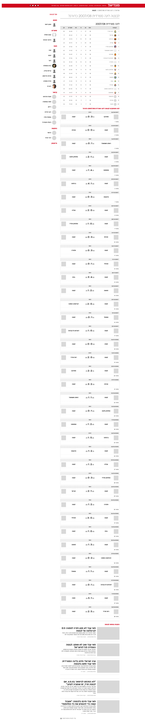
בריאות (71, 2)
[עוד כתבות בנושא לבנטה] (88, 719)
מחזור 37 (114, 603)
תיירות (65, 2)
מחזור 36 (114, 589)
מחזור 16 (114, 322)
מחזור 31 (114, 523)
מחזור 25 (114, 442)
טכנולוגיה (58, 2)
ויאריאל (104, 237)
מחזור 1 (115, 121)
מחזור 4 (115, 162)
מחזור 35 (114, 576)
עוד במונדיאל (53, 5)
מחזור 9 (115, 228)
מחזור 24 (114, 429)
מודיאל (115, 10)
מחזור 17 (114, 335)
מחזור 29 (114, 496)
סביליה (72, 210)
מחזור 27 (114, 469)
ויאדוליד (104, 264)
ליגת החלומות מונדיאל (64, 5)
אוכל (77, 2)
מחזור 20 (114, 375)
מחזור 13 (114, 282)
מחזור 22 (114, 402)
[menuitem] (104, 2)
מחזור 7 (115, 202)
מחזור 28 (114, 482)
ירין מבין (74, 5)
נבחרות (89, 5)
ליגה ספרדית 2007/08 (104, 10)
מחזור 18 (114, 349)
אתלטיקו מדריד (72, 223)
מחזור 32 (114, 536)
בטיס (72, 277)
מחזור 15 (114, 309)
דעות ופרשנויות (81, 5)
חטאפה (104, 290)
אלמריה (72, 250)
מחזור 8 (115, 215)
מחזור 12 (114, 269)
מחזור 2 (115, 135)
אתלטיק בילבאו (72, 157)
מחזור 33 (114, 549)
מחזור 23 (114, 416)
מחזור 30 (114, 509)
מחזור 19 (114, 362)
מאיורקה (104, 116)
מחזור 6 (115, 188)
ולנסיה (104, 344)
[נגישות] (2, 2)
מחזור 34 (114, 563)
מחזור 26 (114, 456)
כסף (82, 2)
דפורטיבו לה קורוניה (71, 330)
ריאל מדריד (72, 357)
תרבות (93, 2)
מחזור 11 (115, 255)
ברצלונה (72, 183)
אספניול (104, 317)
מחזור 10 (114, 242)
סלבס (87, 2)
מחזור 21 (114, 389)
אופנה (51, 2)
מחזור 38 (114, 616)
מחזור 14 (114, 295)
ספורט (99, 2)
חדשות (105, 2)
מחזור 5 (115, 175)
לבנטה (92, 10)
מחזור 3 (115, 148)
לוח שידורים (96, 5)
